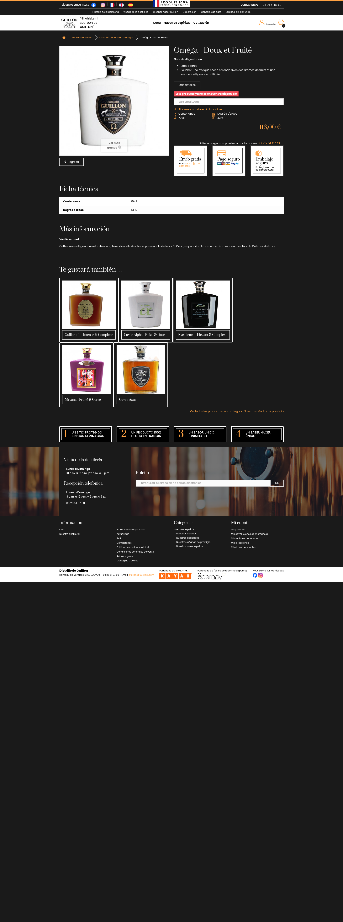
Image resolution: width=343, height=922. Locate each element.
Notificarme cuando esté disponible (198, 109)
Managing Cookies (127, 560)
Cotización (201, 23)
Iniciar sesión (267, 22)
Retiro (120, 538)
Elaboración (189, 12)
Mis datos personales (243, 547)
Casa (157, 23)
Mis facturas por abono (244, 538)
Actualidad (123, 534)
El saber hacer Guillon (165, 12)
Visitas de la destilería (135, 12)
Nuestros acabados (187, 537)
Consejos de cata (211, 12)
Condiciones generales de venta (135, 551)
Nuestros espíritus (177, 23)
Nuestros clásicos (186, 533)
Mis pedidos (238, 529)
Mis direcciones (240, 542)
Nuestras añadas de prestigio (193, 542)
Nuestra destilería (69, 534)
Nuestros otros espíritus (189, 546)
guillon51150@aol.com (141, 574)
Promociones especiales (131, 529)
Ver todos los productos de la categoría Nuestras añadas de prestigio (237, 411)
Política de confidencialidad (133, 547)
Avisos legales (125, 556)
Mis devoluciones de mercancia (249, 534)
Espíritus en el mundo (238, 12)
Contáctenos (124, 542)
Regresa (71, 162)
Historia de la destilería (105, 12)
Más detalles (187, 85)
